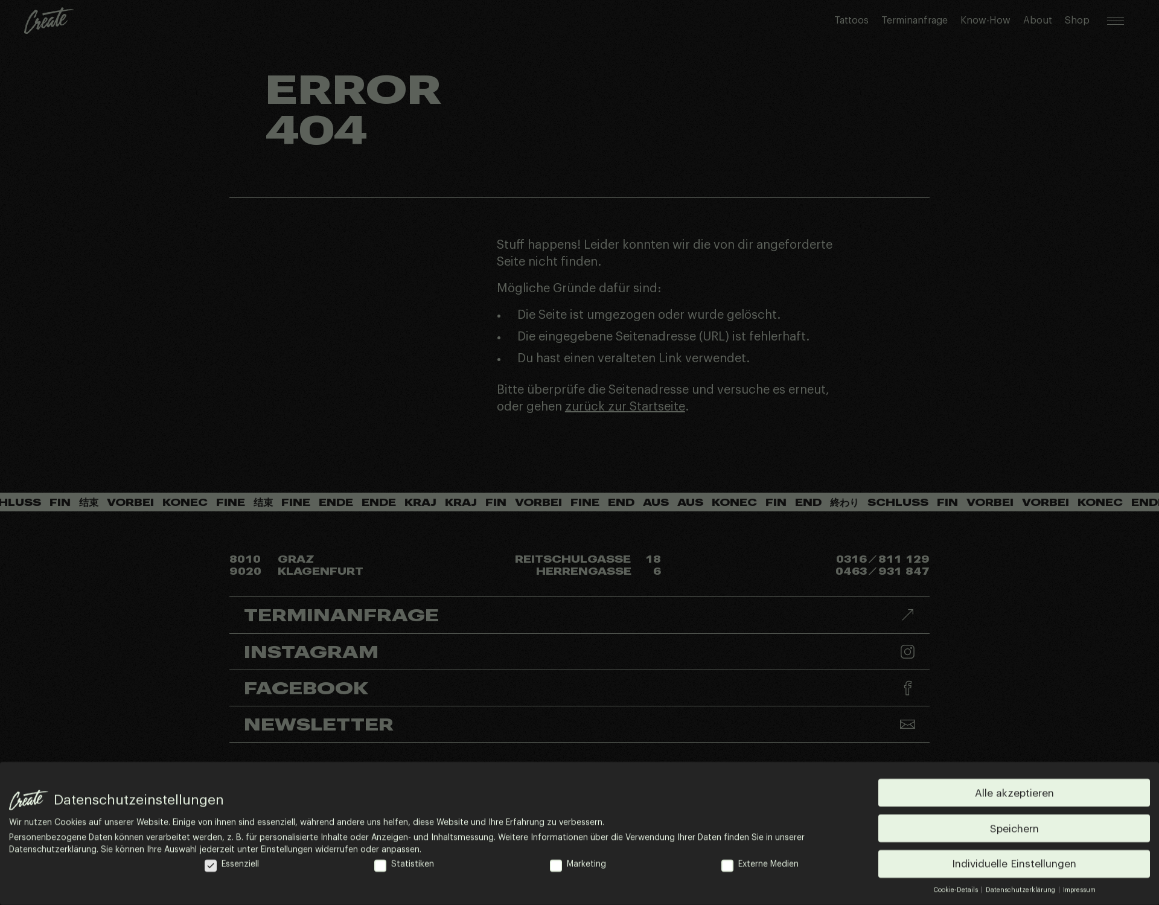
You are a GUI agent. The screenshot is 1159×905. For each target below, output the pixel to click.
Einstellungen (287, 850)
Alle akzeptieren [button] (1014, 793)
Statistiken (404, 865)
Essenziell (232, 865)
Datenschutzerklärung (53, 850)
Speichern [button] (1014, 829)
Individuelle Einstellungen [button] (1014, 865)
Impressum (1079, 890)
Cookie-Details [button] (956, 890)
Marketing (578, 865)
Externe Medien (760, 865)
